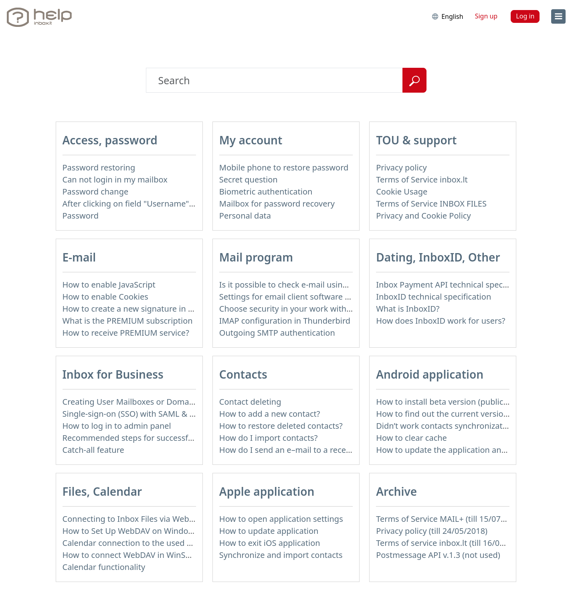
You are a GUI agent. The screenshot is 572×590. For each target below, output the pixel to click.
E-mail (79, 257)
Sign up (486, 16)
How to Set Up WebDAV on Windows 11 (136, 530)
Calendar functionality (104, 567)
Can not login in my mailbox (115, 179)
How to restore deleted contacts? (281, 425)
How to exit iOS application (269, 542)
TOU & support (416, 140)
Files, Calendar (102, 491)
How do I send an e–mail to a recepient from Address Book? (331, 449)
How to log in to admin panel (117, 425)
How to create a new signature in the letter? (144, 308)
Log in (525, 16)
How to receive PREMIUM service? (126, 332)
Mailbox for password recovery (277, 203)
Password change (96, 191)
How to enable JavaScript (109, 284)
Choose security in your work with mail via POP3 (309, 308)
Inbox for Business (113, 374)
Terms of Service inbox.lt (422, 179)
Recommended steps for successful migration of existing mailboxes (189, 437)
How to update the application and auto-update (465, 449)
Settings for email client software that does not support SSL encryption (352, 296)
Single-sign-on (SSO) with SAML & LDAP (136, 413)
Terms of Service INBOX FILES (431, 203)
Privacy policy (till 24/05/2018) (431, 530)
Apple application (267, 491)
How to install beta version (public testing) (455, 401)
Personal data (245, 215)
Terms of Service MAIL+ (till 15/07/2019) (450, 518)
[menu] (558, 16)
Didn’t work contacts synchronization (445, 425)
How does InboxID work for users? (440, 320)
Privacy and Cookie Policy (423, 215)
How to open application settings (281, 518)
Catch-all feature (93, 449)
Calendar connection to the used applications (147, 542)
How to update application (269, 530)
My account (251, 140)
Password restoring (99, 167)
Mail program (256, 257)
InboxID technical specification (433, 296)
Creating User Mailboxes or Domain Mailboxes (149, 401)
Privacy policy (401, 167)
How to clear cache (411, 437)
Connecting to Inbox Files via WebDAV (133, 518)
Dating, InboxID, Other (438, 257)
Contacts (243, 374)
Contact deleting (250, 401)
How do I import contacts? (268, 437)
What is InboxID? (407, 308)
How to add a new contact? (269, 413)
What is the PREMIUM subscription (128, 320)
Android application (429, 374)
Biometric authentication (266, 191)
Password (81, 215)
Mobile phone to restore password (284, 167)
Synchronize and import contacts (281, 554)
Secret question (248, 179)
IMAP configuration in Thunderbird (284, 320)
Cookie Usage (401, 191)
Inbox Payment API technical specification (454, 284)
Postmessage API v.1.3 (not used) (438, 554)
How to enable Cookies (105, 296)
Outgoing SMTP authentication (277, 332)
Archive (396, 491)
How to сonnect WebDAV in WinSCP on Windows (153, 554)
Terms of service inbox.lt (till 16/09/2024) (452, 542)
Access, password (110, 140)
